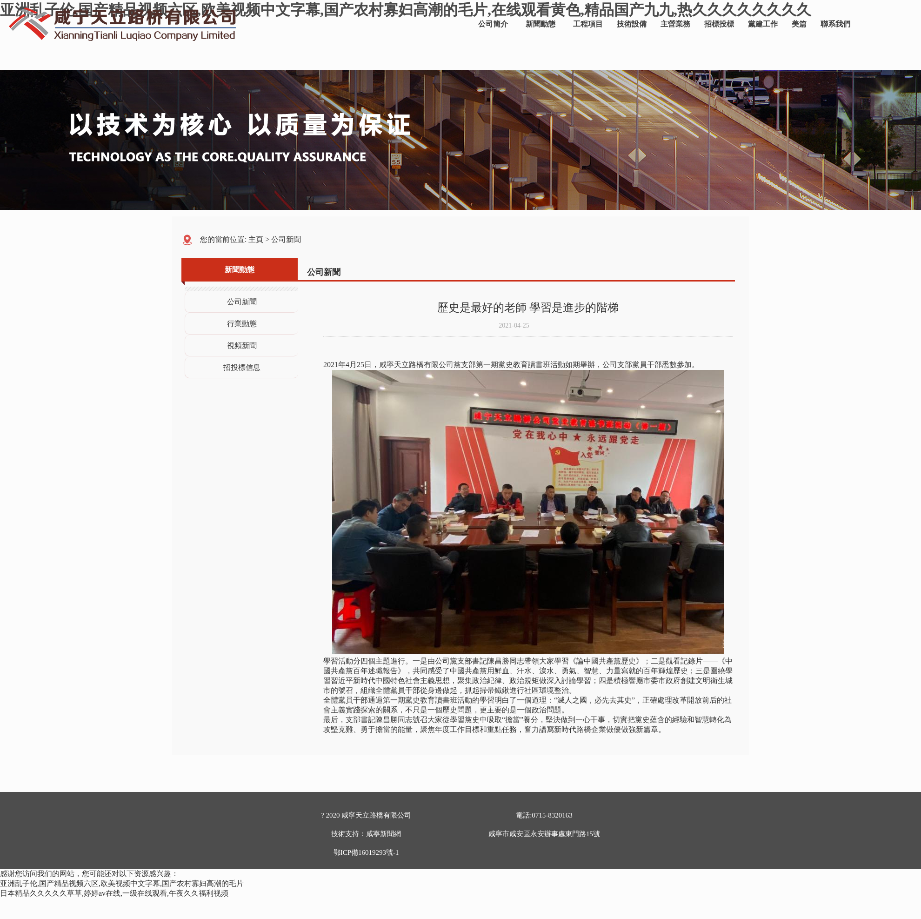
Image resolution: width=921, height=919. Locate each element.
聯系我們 (835, 24)
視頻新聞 (242, 345)
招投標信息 (241, 367)
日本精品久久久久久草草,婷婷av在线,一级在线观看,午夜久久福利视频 (114, 893)
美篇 (799, 24)
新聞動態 (540, 24)
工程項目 (588, 24)
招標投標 (719, 24)
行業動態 (242, 324)
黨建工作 (763, 24)
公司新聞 (286, 239)
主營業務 (675, 24)
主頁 (255, 239)
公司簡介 (493, 24)
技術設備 (632, 24)
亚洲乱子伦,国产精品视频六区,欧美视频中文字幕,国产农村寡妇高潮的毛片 (122, 883)
